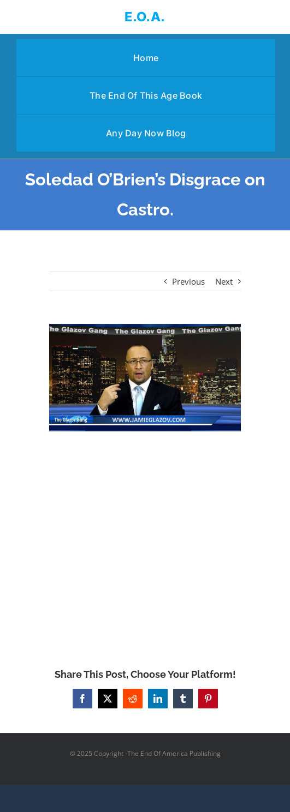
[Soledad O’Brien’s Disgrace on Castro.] (144, 377)
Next (224, 281)
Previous (188, 281)
